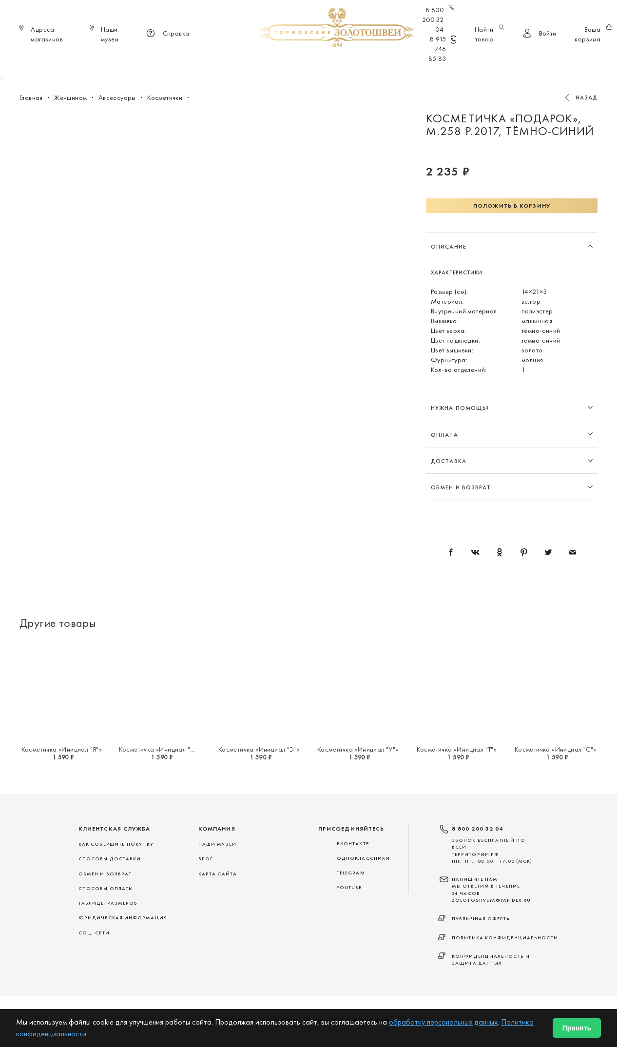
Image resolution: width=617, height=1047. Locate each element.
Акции (456, 63)
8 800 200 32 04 (439, 19)
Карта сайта (217, 874)
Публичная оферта (481, 918)
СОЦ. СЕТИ (94, 933)
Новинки (170, 63)
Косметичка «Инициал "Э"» (259, 749)
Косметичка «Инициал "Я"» (61, 749)
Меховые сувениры (230, 63)
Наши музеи (217, 844)
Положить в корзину (511, 206)
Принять (576, 1028)
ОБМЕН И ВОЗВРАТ (105, 874)
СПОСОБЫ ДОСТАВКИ (109, 858)
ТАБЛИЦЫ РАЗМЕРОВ (107, 903)
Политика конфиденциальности (505, 937)
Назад (587, 97)
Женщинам (294, 63)
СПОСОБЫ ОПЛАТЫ (105, 888)
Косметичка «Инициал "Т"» (457, 749)
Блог (205, 858)
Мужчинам (343, 63)
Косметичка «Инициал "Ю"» (161, 749)
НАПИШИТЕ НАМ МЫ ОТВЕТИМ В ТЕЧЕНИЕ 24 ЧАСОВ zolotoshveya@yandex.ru (491, 889)
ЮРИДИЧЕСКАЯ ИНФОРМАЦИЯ (122, 917)
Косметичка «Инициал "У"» (358, 749)
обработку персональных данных (443, 1022)
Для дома (390, 63)
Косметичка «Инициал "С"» (556, 749)
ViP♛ (426, 63)
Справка (166, 34)
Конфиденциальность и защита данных (491, 959)
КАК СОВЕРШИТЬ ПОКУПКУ (116, 844)
